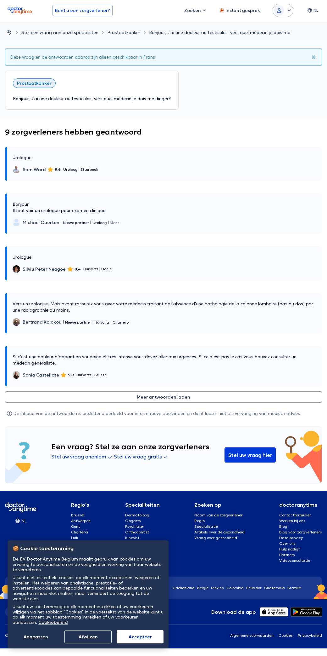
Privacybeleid (310, 635)
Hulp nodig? (289, 549)
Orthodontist (137, 532)
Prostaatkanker (123, 32)
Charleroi (79, 532)
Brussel (77, 515)
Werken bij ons (292, 520)
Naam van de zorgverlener (218, 515)
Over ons (287, 543)
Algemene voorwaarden (252, 635)
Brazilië (294, 587)
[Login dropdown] (283, 10)
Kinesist (132, 537)
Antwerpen (81, 520)
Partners (287, 554)
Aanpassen (36, 637)
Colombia (235, 587)
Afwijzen (88, 637)
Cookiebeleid (53, 622)
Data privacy (291, 537)
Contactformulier (295, 515)
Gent (75, 526)
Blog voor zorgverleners (300, 532)
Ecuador (254, 587)
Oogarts (133, 520)
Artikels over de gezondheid (219, 532)
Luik (74, 537)
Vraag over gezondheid (215, 537)
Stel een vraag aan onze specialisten (59, 32)
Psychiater (134, 526)
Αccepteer (140, 637)
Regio (199, 520)
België (202, 587)
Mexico (217, 587)
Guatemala (274, 587)
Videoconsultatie (294, 560)
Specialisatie (206, 526)
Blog (283, 526)
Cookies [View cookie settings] (286, 635)
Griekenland (184, 587)
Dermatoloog (137, 515)
